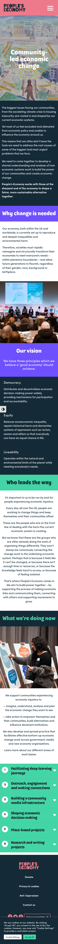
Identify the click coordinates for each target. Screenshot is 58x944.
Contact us (29, 904)
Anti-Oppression (29, 895)
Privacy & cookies (29, 886)
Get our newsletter (35, 916)
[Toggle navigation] (50, 8)
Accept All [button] (29, 936)
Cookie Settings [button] (13, 936)
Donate (29, 877)
